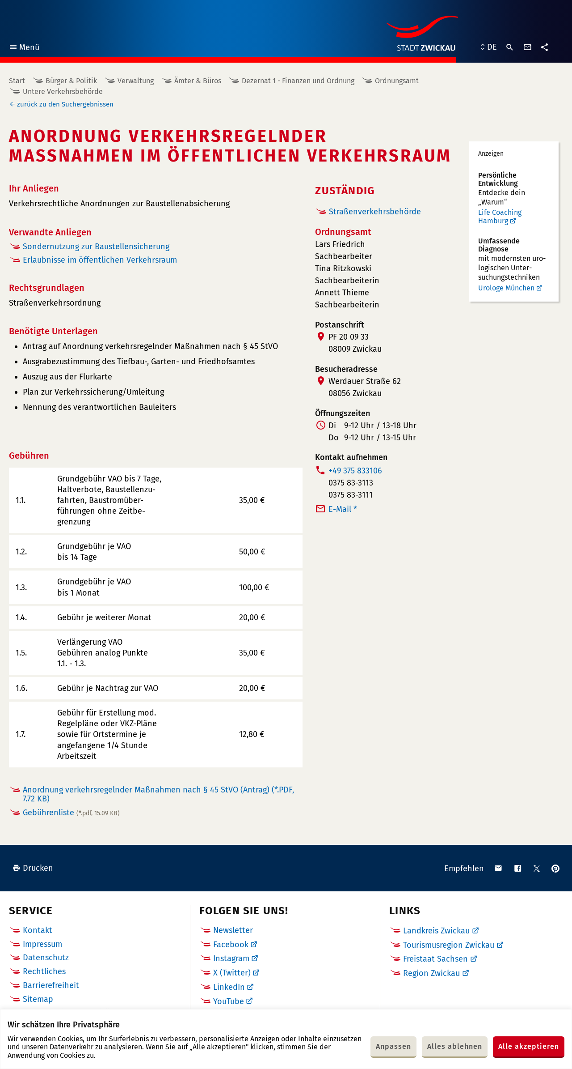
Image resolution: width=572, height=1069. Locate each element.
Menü (23, 49)
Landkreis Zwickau (436, 931)
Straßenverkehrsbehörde (375, 212)
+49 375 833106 (355, 471)
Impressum (42, 944)
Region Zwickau (431, 973)
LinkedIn (229, 987)
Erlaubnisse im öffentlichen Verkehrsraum (100, 260)
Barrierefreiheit (51, 985)
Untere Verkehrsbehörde (63, 91)
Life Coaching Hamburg (500, 217)
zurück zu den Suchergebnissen (65, 104)
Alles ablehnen (454, 1046)
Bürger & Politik (71, 81)
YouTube (228, 1001)
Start (17, 81)
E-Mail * (342, 509)
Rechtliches (44, 971)
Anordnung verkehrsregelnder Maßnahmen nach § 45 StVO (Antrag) (158, 794)
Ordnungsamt (397, 81)
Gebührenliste (71, 813)
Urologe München (506, 288)
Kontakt (37, 930)
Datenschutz (46, 958)
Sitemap (38, 999)
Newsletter (233, 930)
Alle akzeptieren (528, 1046)
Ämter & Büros (197, 81)
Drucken (33, 868)
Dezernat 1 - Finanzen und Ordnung (298, 81)
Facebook (230, 945)
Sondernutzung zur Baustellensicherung (96, 246)
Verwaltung (136, 81)
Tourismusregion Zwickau (448, 945)
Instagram (231, 958)
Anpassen (393, 1046)
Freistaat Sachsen (435, 959)
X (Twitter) (232, 973)
